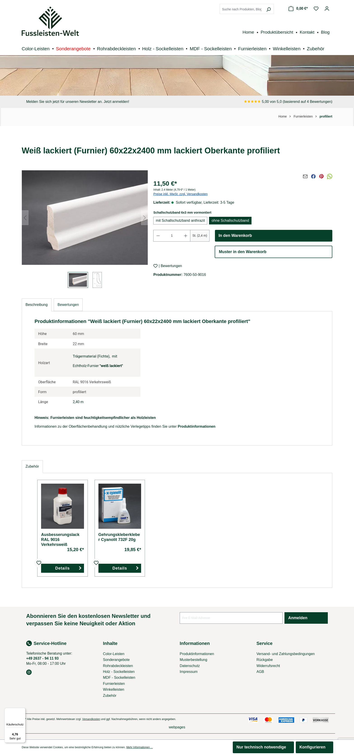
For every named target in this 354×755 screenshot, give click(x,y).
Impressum (189, 672)
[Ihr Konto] (326, 8)
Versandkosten (91, 719)
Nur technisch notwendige (261, 747)
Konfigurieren (312, 747)
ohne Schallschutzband (230, 220)
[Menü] (23, 710)
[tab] (36, 304)
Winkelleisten (113, 689)
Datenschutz (190, 666)
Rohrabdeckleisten (118, 666)
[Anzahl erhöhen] (186, 236)
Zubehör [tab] (32, 466)
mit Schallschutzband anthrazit (180, 220)
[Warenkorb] (298, 8)
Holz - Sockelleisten (119, 672)
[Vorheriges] (25, 217)
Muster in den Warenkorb (243, 251)
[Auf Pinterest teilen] (321, 176)
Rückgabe (264, 660)
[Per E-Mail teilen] (305, 176)
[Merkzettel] (316, 8)
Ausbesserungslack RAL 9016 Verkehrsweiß (60, 539)
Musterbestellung (193, 660)
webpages (177, 727)
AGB (260, 672)
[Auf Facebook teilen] (313, 176)
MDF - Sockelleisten (119, 677)
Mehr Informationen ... (139, 747)
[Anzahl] (172, 236)
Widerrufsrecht (268, 666)
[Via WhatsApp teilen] (329, 176)
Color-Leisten (113, 654)
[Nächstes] (144, 217)
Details (62, 568)
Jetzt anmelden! (116, 102)
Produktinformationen (196, 426)
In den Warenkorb (235, 235)
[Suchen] (268, 9)
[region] (85, 229)
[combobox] (241, 9)
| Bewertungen (170, 266)
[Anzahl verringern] (158, 236)
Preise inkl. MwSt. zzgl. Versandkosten (180, 194)
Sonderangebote (116, 660)
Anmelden (297, 618)
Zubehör (109, 695)
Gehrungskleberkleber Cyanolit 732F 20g (119, 537)
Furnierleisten (114, 684)
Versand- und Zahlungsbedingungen (285, 654)
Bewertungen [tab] (68, 305)
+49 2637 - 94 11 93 (42, 658)
